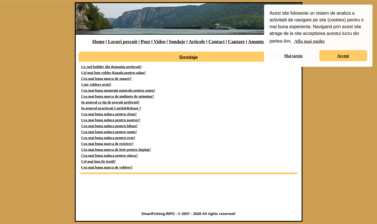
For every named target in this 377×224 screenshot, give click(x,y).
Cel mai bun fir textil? (98, 161)
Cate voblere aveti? (96, 84)
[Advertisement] (188, 194)
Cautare (236, 41)
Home (98, 41)
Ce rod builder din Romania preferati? (111, 67)
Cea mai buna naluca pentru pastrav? (111, 120)
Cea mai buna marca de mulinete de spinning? (117, 96)
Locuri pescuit (122, 41)
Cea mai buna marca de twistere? (107, 143)
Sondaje (177, 41)
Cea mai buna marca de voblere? (107, 167)
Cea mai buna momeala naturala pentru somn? (118, 90)
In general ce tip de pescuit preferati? (110, 102)
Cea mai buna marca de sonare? (106, 78)
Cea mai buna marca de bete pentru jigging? (116, 149)
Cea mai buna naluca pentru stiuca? (109, 155)
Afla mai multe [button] (309, 41)
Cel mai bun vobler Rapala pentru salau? (113, 72)
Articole (197, 41)
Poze (145, 41)
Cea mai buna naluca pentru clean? (109, 114)
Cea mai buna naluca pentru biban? (109, 126)
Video (159, 41)
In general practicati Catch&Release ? (111, 108)
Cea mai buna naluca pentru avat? (108, 138)
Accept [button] (343, 56)
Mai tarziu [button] (293, 56)
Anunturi (257, 41)
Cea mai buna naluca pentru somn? (109, 132)
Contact (216, 41)
